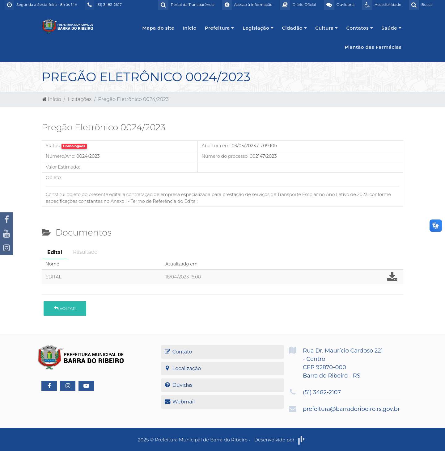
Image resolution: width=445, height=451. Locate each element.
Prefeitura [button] (219, 28)
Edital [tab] (54, 252)
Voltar (64, 308)
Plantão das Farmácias (373, 47)
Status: (53, 145)
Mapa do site (158, 28)
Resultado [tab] (85, 252)
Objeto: (53, 177)
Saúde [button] (391, 28)
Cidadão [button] (294, 28)
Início (190, 28)
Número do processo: (224, 156)
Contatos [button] (359, 28)
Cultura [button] (326, 28)
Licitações (79, 99)
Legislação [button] (258, 28)
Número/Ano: (60, 156)
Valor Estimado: (63, 167)
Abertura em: (216, 145)
